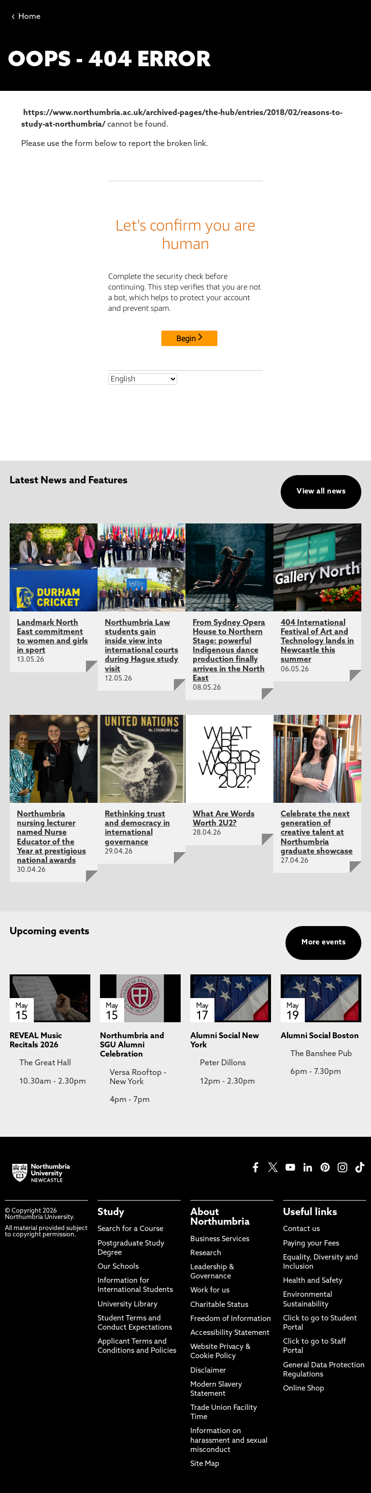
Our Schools (118, 1267)
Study (111, 1213)
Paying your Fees (311, 1243)
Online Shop (303, 1388)
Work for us (209, 1290)
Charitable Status (219, 1305)
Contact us (301, 1229)
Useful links (310, 1213)
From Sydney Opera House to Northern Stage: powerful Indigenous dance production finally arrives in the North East (229, 650)
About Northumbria (220, 1217)
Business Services (219, 1239)
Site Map (204, 1464)
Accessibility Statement (230, 1333)
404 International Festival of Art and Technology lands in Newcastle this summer (317, 641)
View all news (321, 491)
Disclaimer (208, 1371)
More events (323, 942)
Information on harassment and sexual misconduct (229, 1440)
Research (205, 1253)
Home (26, 17)
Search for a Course (130, 1229)
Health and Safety (312, 1281)
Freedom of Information (230, 1319)
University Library (127, 1304)
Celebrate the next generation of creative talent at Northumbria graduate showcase (317, 833)
